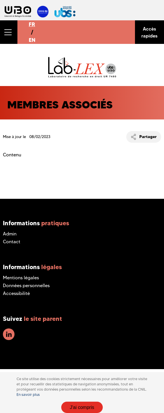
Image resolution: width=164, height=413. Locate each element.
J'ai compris (82, 407)
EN (32, 40)
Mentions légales (21, 277)
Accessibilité (16, 293)
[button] (8, 32)
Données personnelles (26, 285)
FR (32, 24)
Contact (11, 241)
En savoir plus (28, 394)
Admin (10, 234)
